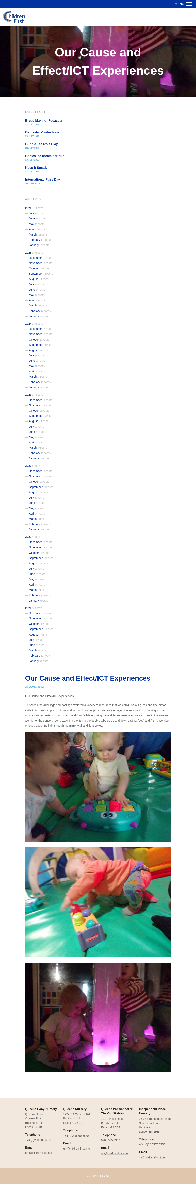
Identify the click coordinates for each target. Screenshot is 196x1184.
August (38, 279)
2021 (34, 536)
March (38, 234)
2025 (34, 252)
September (41, 273)
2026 (34, 208)
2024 (34, 323)
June (37, 218)
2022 (34, 465)
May (37, 224)
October (39, 268)
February (40, 239)
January (39, 245)
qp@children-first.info (114, 1153)
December (40, 257)
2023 (34, 394)
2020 (33, 608)
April (37, 229)
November (40, 263)
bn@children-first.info (38, 1152)
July (36, 213)
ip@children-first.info (152, 1157)
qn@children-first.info (76, 1148)
